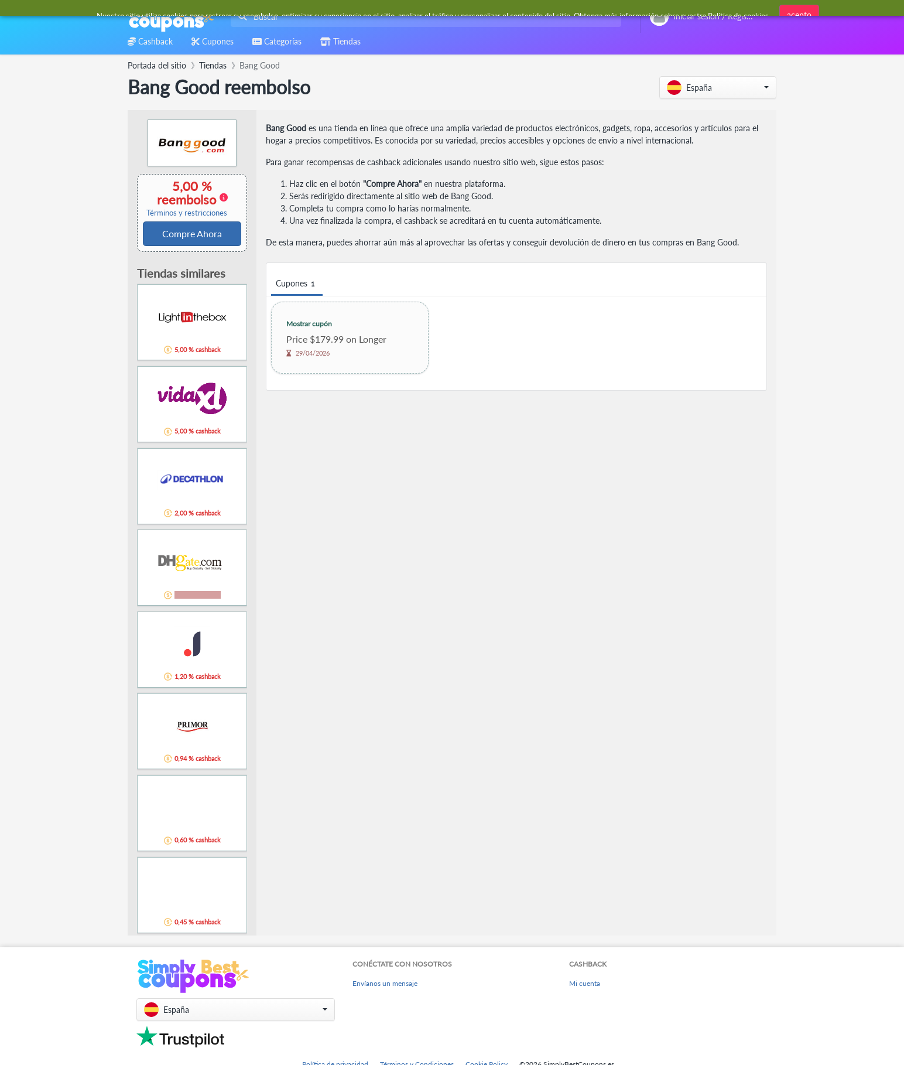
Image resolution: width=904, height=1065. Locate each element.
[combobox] (423, 16)
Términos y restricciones (186, 213)
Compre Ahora (192, 233)
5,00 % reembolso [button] (187, 198)
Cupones (297, 283)
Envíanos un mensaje (384, 983)
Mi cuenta (584, 983)
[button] (717, 87)
